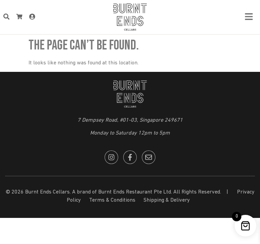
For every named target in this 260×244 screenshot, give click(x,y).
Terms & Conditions (112, 200)
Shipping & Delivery (167, 200)
